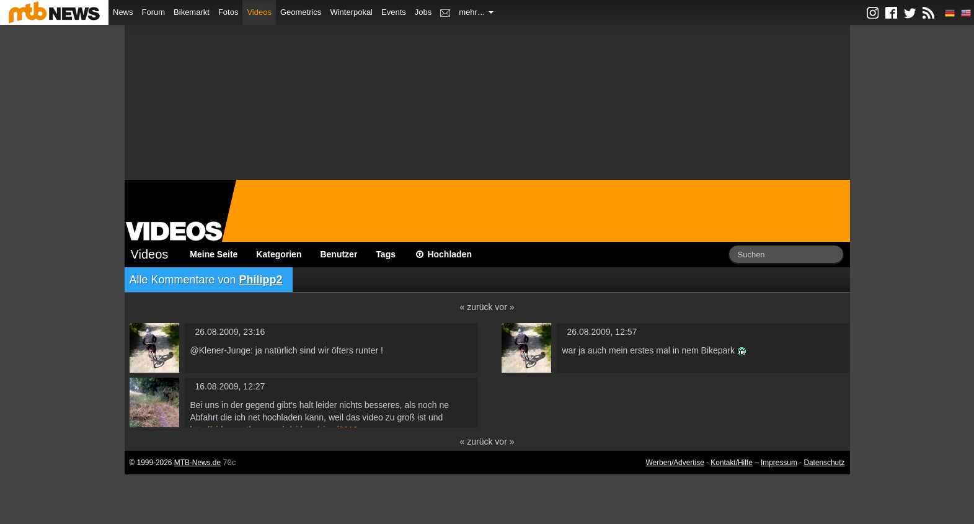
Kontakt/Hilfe (731, 462)
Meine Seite (213, 254)
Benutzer (338, 254)
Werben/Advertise (674, 462)
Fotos (228, 12)
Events (393, 12)
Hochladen (443, 254)
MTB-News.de (197, 462)
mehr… (476, 12)
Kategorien (278, 254)
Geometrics (300, 12)
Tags (386, 254)
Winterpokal (351, 12)
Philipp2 (261, 279)
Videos (259, 12)
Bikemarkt (192, 12)
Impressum (779, 462)
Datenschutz (824, 462)
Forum (154, 12)
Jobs (423, 12)
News (123, 12)
